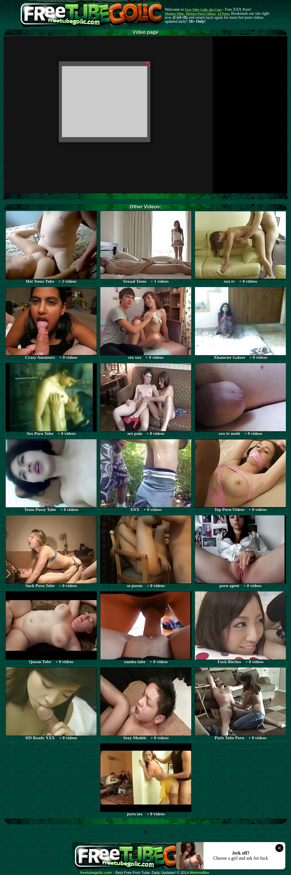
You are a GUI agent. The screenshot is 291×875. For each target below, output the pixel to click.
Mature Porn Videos (200, 14)
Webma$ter (200, 873)
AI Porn (223, 14)
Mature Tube (174, 14)
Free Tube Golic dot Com (203, 10)
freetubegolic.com (96, 873)
